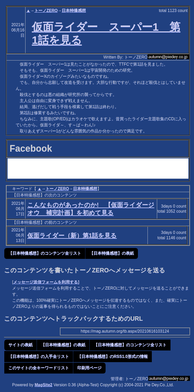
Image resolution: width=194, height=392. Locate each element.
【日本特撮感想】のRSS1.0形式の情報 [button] (112, 356)
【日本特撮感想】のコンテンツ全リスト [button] (44, 253)
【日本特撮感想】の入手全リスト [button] (38, 356)
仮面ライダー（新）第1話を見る (72, 235)
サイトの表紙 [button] (20, 345)
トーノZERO (46, 10)
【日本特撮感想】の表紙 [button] (111, 253)
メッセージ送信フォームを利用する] (46, 282)
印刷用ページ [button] (89, 368)
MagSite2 (43, 385)
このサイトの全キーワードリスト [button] (38, 368)
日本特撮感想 (74, 10)
